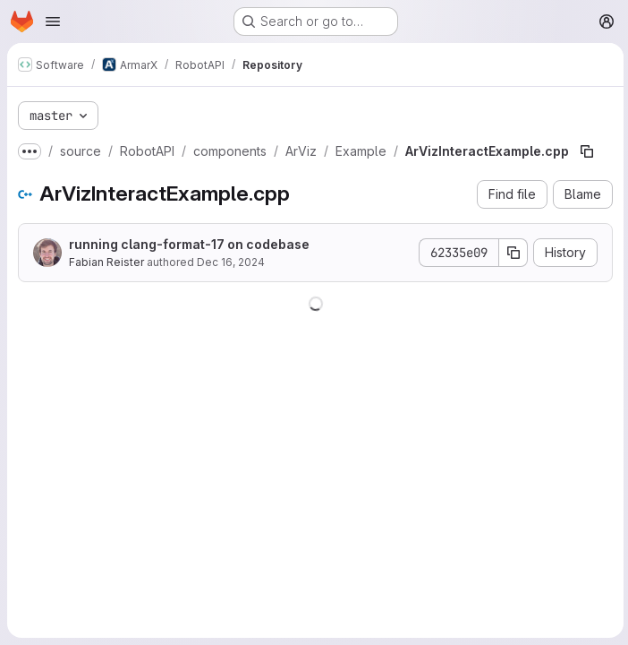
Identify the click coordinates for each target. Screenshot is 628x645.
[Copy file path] (587, 151)
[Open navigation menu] (52, 21)
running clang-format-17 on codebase (189, 244)
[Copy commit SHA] (510, 252)
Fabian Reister (106, 262)
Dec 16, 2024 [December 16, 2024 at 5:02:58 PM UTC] (231, 262)
